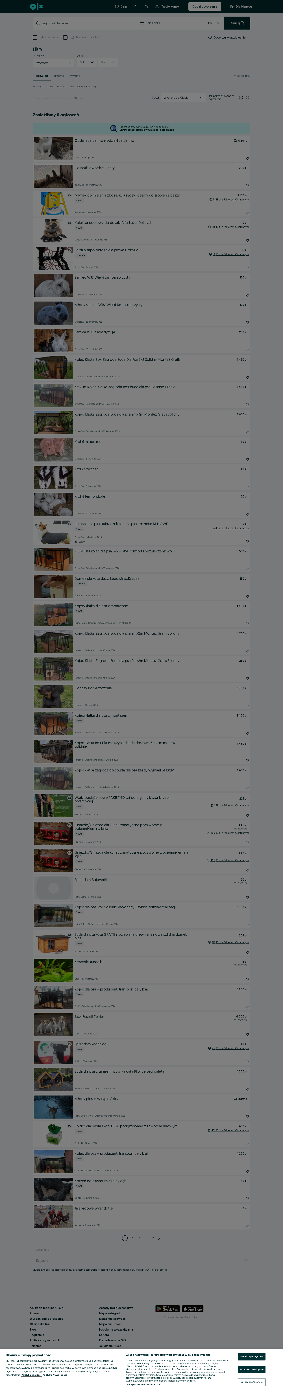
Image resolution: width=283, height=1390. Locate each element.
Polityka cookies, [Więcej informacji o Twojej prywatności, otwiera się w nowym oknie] (31, 1374)
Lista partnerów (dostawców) (143, 1384)
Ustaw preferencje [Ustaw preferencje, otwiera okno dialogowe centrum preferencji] (252, 1381)
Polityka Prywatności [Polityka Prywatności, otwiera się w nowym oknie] (55, 1374)
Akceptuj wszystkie (251, 1356)
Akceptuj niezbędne (252, 1369)
